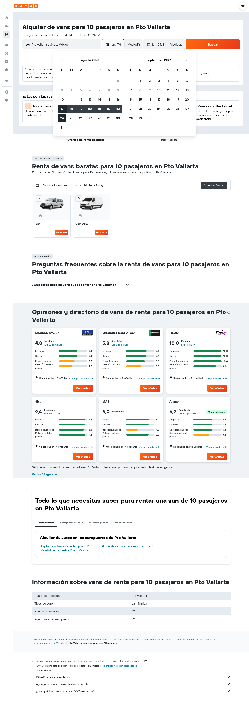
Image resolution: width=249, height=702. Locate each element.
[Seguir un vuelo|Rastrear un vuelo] (7, 53)
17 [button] (62, 109)
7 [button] (99, 90)
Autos (61, 639)
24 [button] (62, 118)
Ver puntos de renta (82, 378)
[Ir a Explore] (7, 45)
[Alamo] (221, 401)
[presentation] (229, 312)
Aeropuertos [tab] (46, 522)
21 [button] (99, 109)
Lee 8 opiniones (119, 344)
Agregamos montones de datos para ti (133, 684)
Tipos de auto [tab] (123, 522)
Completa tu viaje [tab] (71, 522)
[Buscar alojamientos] (7, 26)
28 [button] (99, 118)
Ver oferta (61, 232)
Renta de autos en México (126, 639)
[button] (6, 6)
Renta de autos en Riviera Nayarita (194, 639)
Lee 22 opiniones (53, 344)
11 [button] (71, 99)
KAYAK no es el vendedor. (133, 677)
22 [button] (108, 109)
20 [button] (90, 109)
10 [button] (62, 99)
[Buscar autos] (7, 34)
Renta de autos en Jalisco (157, 639)
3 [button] (62, 90)
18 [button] (71, 109)
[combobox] (40, 35)
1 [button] (108, 81)
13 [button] (90, 99)
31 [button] (62, 127)
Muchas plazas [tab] (98, 522)
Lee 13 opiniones (187, 413)
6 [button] (90, 90)
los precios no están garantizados (119, 665)
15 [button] (108, 99)
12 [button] (80, 99)
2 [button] (118, 81)
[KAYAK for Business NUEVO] (7, 70)
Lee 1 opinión (188, 344)
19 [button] (80, 109)
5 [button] (81, 90)
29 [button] (108, 118)
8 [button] (109, 90)
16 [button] (118, 99)
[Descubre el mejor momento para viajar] (7, 62)
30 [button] (118, 118)
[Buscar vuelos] (7, 18)
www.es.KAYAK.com (42, 639)
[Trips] (7, 81)
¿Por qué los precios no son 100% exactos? (133, 691)
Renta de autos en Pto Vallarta (48, 643)
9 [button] (118, 90)
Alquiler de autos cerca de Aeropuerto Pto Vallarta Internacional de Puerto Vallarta (66, 548)
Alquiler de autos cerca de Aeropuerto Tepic (128, 546)
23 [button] (118, 109)
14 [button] (99, 99)
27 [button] (90, 118)
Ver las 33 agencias (44, 474)
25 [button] (71, 118)
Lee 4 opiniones (52, 413)
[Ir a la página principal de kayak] (26, 6)
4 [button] (71, 90)
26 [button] (80, 118)
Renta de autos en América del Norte (87, 639)
